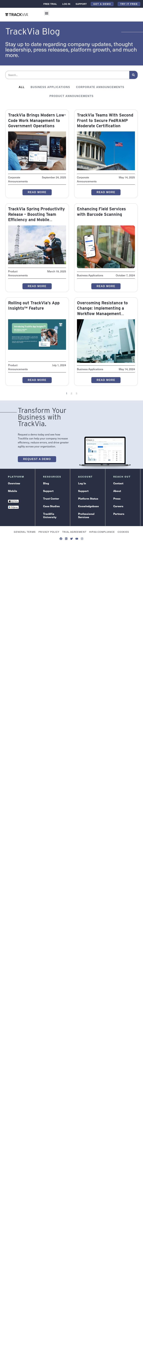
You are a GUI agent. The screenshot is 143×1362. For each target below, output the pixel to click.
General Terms (25, 532)
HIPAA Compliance (102, 532)
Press (117, 498)
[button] (46, 13)
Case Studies (51, 506)
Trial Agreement (74, 532)
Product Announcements (71, 96)
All (22, 87)
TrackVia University (49, 515)
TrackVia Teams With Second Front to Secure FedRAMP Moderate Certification (105, 120)
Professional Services (86, 515)
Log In (66, 4)
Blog (46, 483)
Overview (14, 483)
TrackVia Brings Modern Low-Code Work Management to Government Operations (37, 120)
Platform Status (88, 498)
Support (81, 4)
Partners (118, 514)
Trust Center (51, 498)
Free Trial (50, 4)
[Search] (133, 75)
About (117, 491)
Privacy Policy (48, 532)
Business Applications (50, 87)
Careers (118, 506)
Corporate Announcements (100, 87)
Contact (118, 483)
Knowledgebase (88, 506)
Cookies (123, 532)
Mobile (12, 491)
